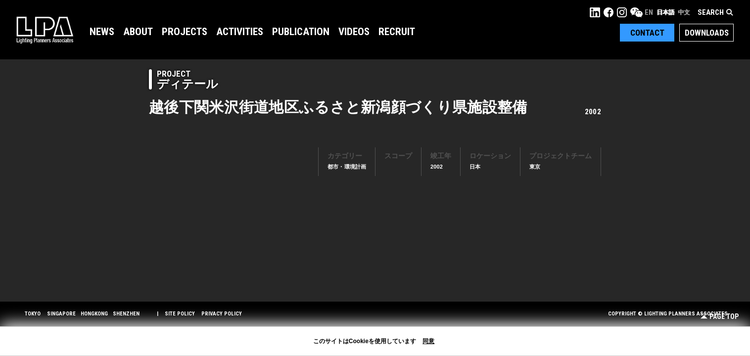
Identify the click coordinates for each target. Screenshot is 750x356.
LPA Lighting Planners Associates (44, 29)
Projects (184, 32)
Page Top (720, 316)
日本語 (665, 12)
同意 (428, 341)
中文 (684, 12)
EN (649, 12)
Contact (647, 33)
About (138, 32)
